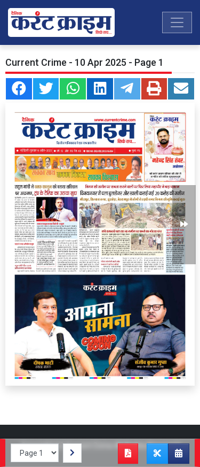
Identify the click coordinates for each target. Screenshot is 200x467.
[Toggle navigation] (177, 22)
